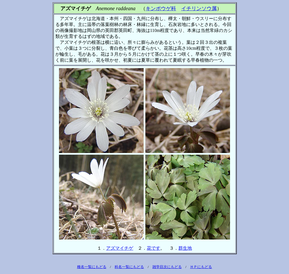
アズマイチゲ (119, 248)
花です (153, 248)
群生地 (185, 248)
